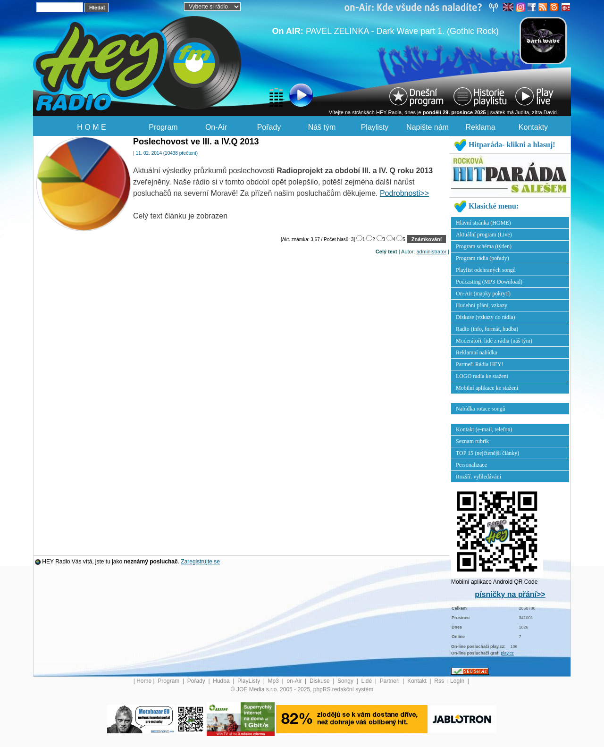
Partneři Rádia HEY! (479, 364)
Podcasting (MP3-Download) (489, 281)
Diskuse (320, 681)
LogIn (458, 681)
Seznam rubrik (472, 441)
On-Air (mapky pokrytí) (483, 293)
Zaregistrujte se (200, 561)
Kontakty (533, 127)
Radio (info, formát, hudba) (487, 329)
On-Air (216, 127)
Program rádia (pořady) (482, 258)
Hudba (222, 681)
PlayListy (249, 681)
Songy (346, 681)
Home (143, 681)
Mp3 (274, 681)
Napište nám (427, 127)
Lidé (367, 681)
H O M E (91, 127)
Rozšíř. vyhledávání (478, 476)
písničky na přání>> (510, 594)
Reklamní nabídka (476, 352)
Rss (439, 681)
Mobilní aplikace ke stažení (487, 388)
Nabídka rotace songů (480, 408)
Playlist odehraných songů (486, 270)
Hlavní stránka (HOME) (483, 222)
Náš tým (322, 127)
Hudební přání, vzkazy (481, 305)
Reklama (480, 127)
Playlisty (375, 127)
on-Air (294, 681)
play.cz (507, 653)
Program (163, 127)
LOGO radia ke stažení (482, 376)
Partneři (390, 681)
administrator (432, 251)
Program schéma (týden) (484, 246)
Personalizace (471, 465)
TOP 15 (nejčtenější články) (487, 453)
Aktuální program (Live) (484, 234)
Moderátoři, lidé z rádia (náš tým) (494, 340)
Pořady (269, 127)
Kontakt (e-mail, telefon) (484, 429)
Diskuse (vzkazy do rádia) (485, 317)
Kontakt (417, 681)
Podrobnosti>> (404, 193)
